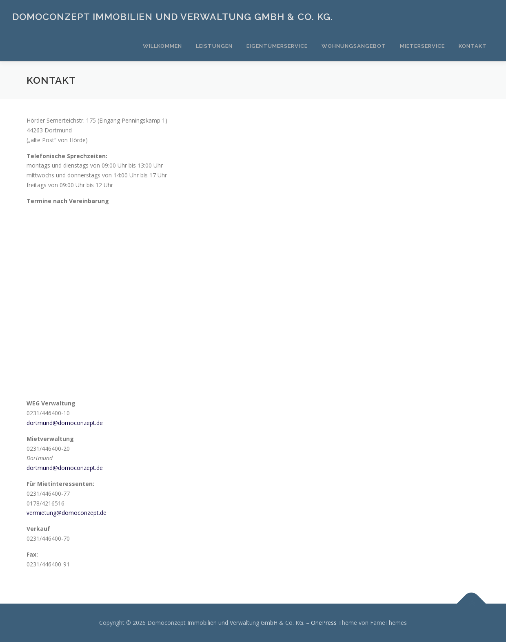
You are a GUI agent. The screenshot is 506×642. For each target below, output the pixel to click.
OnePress (324, 622)
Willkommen (162, 46)
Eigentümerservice (277, 46)
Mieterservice (422, 46)
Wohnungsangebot (354, 46)
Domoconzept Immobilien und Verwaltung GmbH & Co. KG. (172, 16)
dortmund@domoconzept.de (65, 423)
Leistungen (214, 46)
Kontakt (473, 46)
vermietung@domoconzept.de (67, 513)
